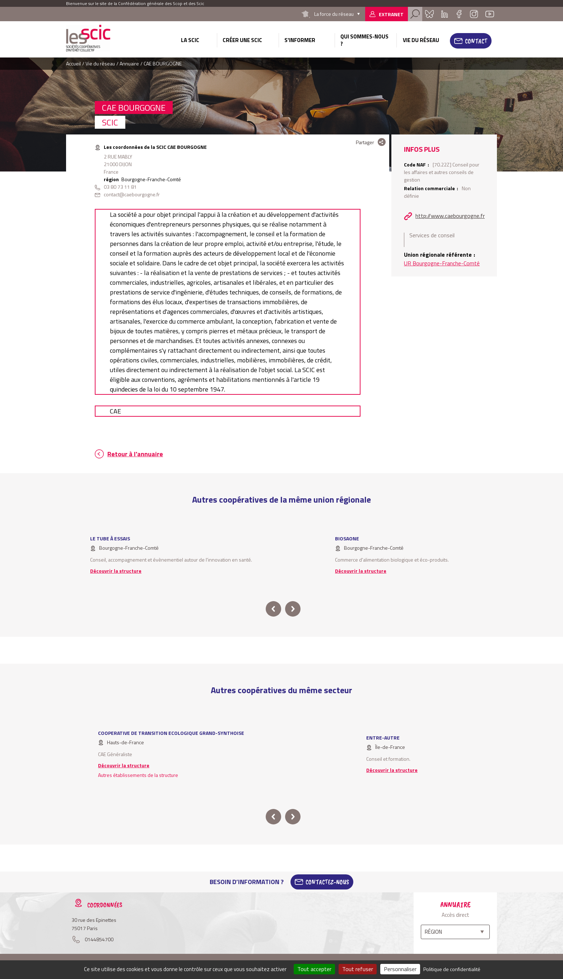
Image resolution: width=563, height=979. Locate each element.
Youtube (490, 14)
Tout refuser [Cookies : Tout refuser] (357, 969)
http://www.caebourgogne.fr (450, 215)
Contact (476, 41)
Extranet (391, 14)
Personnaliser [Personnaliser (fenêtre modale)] (400, 969)
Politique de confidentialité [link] (451, 969)
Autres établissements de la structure (138, 775)
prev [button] (273, 609)
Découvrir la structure (115, 571)
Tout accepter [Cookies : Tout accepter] (314, 969)
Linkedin (444, 14)
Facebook (458, 14)
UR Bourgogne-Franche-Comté (442, 263)
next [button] (293, 609)
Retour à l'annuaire (135, 454)
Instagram (474, 14)
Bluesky (429, 14)
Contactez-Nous (327, 882)
